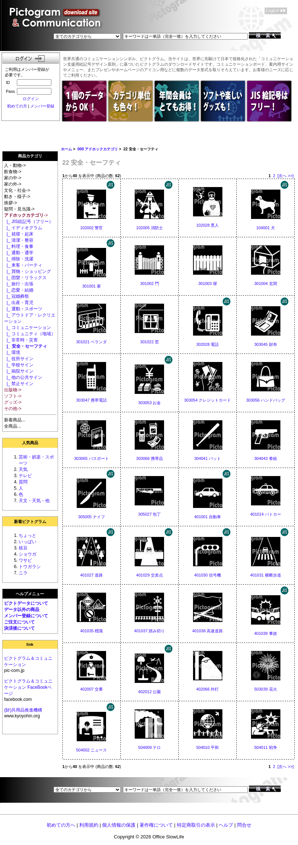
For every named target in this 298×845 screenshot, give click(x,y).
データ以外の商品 (21, 609)
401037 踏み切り (149, 631)
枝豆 (23, 547)
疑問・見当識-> (19, 209)
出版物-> (12, 389)
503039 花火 (265, 689)
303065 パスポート (91, 458)
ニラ (23, 572)
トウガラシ (30, 566)
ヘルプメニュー (30, 594)
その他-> (12, 408)
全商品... (12, 426)
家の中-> (12, 177)
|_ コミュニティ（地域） (29, 333)
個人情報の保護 (118, 825)
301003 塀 (207, 283)
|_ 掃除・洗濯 (18, 258)
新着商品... (14, 419)
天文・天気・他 (34, 500)
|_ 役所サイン (18, 358)
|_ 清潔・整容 (18, 240)
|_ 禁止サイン (18, 383)
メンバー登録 (42, 106)
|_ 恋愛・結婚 (18, 290)
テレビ (25, 475)
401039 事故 (265, 633)
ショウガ (27, 554)
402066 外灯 (207, 689)
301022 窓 (149, 342)
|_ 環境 (12, 352)
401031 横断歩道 (265, 575)
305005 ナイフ (91, 517)
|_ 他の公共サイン (23, 377)
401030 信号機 (207, 575)
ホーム (66, 149)
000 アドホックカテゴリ (97, 149)
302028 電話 (207, 344)
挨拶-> (10, 202)
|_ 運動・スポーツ (23, 308)
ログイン (31, 98)
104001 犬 (265, 228)
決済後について (19, 628)
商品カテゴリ (30, 156)
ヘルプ (226, 825)
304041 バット (207, 458)
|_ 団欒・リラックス (25, 277)
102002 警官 (91, 228)
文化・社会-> (17, 190)
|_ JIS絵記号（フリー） (28, 221)
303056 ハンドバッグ (265, 400)
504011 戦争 (265, 747)
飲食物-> (12, 171)
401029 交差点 (149, 575)
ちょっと (27, 535)
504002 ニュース (91, 750)
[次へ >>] (285, 175)
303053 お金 (149, 402)
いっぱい (27, 541)
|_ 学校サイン (18, 364)
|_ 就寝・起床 (18, 234)
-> (26, 215)
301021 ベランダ (91, 342)
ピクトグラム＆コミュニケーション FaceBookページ (28, 687)
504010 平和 (207, 747)
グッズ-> (12, 402)
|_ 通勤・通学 (18, 252)
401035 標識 (91, 631)
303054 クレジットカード (207, 400)
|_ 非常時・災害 (21, 340)
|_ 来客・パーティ (23, 265)
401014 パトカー (265, 514)
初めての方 (17, 106)
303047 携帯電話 (91, 400)
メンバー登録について (26, 615)
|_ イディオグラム (23, 227)
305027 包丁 (149, 514)
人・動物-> (15, 165)
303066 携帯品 (149, 458)
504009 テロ (149, 747)
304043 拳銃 (265, 458)
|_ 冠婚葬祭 (16, 296)
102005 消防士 (149, 228)
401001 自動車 (207, 517)
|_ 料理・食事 (18, 246)
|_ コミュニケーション (27, 327)
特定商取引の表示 (196, 825)
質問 (23, 481)
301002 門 (149, 283)
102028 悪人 (207, 225)
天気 (23, 469)
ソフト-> (12, 396)
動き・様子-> (17, 196)
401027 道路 (91, 575)
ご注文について (19, 622)
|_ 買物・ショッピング (27, 271)
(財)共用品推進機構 (23, 710)
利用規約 (88, 825)
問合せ (244, 825)
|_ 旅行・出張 (18, 283)
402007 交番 (91, 689)
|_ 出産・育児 (18, 302)
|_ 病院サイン (18, 371)
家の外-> (12, 184)
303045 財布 (265, 344)
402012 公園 (149, 691)
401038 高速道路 (207, 631)
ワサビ (25, 560)
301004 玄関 (265, 283)
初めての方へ (61, 825)
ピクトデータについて (26, 603)
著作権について (156, 825)
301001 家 (91, 286)
